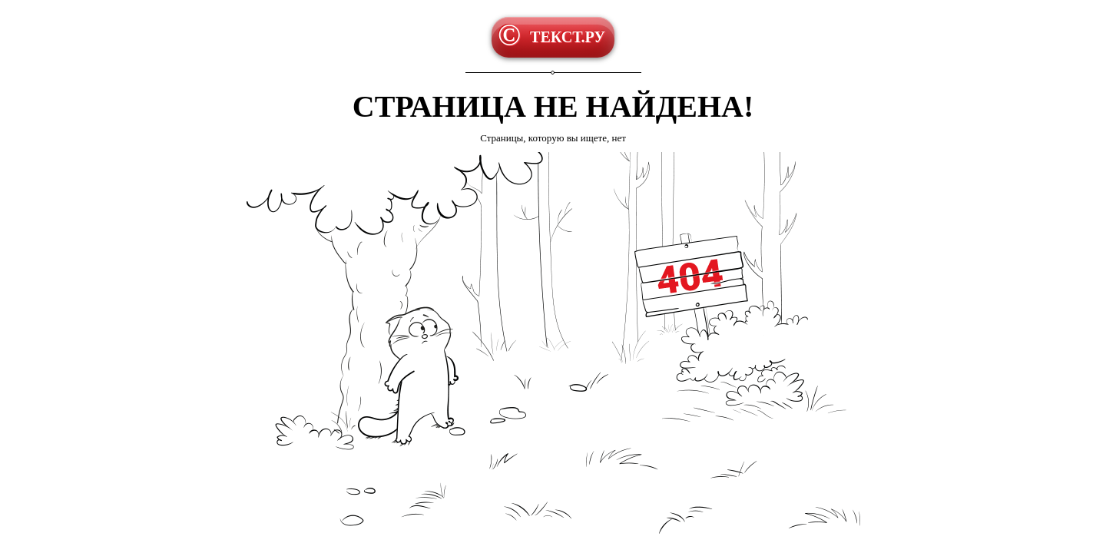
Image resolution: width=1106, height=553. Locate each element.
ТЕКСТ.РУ (567, 36)
